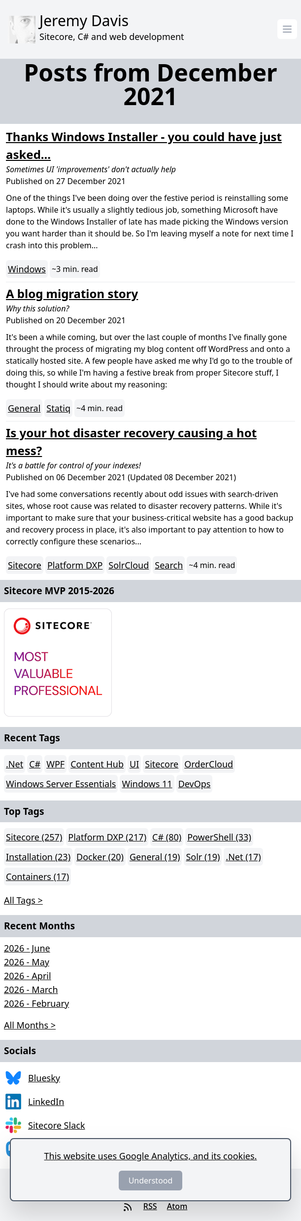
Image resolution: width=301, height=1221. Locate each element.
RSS (150, 1206)
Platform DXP (74, 565)
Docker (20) (100, 857)
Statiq (58, 408)
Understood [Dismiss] (151, 1180)
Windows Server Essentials (61, 784)
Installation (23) (38, 857)
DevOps (194, 784)
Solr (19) (203, 857)
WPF (55, 764)
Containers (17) (37, 876)
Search (169, 565)
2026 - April (27, 976)
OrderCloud (208, 764)
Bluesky (44, 1078)
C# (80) (166, 837)
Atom (177, 1206)
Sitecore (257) (34, 837)
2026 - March (31, 989)
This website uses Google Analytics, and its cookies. (150, 1156)
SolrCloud (128, 565)
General (24, 408)
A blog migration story (72, 293)
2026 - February (36, 1003)
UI (134, 764)
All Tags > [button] (23, 900)
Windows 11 (147, 784)
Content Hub (97, 764)
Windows (27, 269)
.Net (14, 764)
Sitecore (24, 565)
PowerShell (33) (219, 837)
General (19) (155, 857)
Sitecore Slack (56, 1125)
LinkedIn (46, 1101)
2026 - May (26, 962)
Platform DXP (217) (107, 837)
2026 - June (27, 948)
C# (34, 764)
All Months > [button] (30, 1025)
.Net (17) (243, 857)
